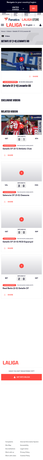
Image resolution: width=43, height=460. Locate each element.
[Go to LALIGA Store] (21, 19)
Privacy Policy (25, 452)
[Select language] (29, 25)
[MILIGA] (39, 25)
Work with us (9, 452)
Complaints (9, 441)
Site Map (8, 445)
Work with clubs (10, 455)
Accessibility (24, 445)
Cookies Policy (25, 455)
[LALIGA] (14, 25)
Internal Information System (29, 441)
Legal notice (24, 448)
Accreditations (10, 448)
